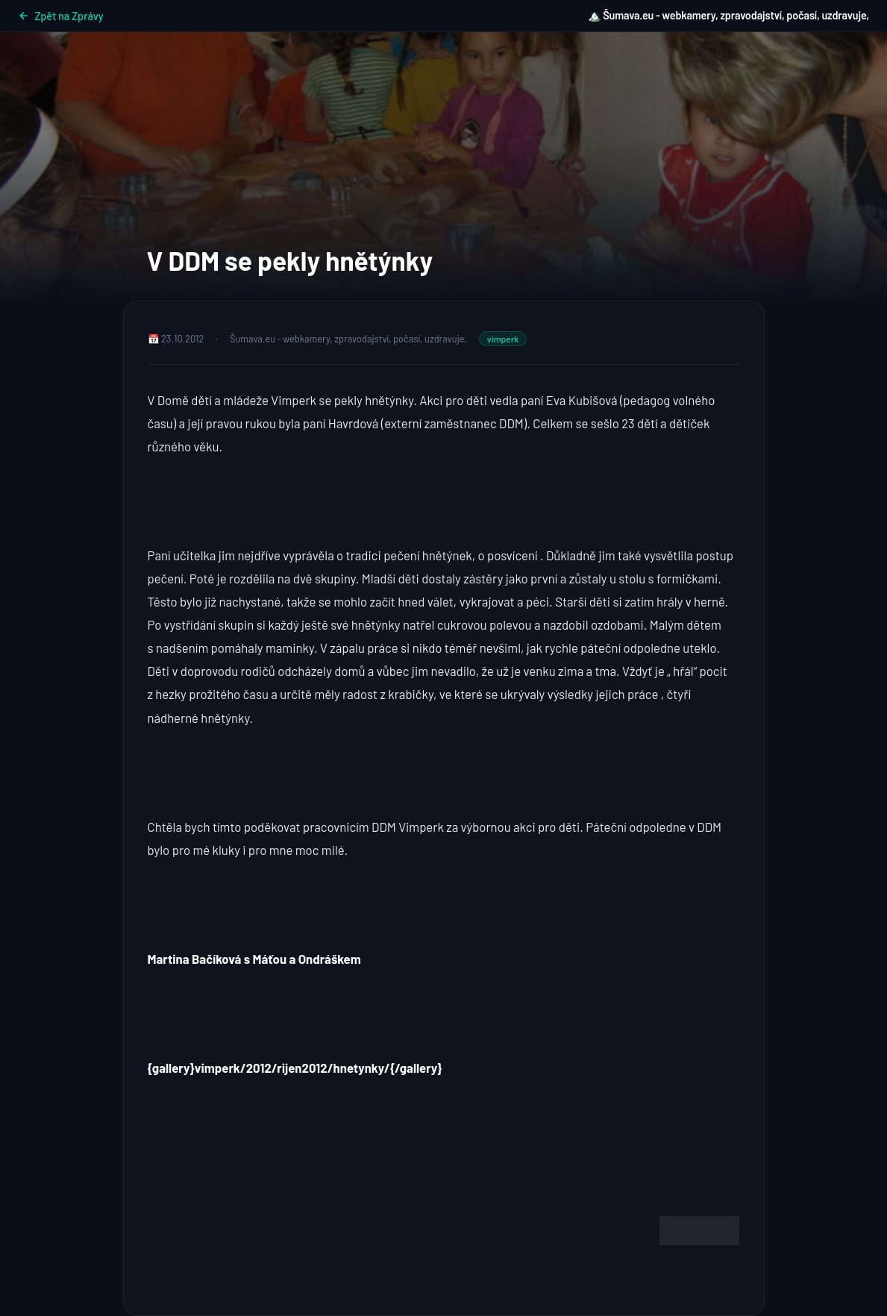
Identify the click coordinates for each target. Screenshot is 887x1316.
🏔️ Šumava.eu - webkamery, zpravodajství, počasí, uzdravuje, (728, 15)
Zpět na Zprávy (61, 16)
